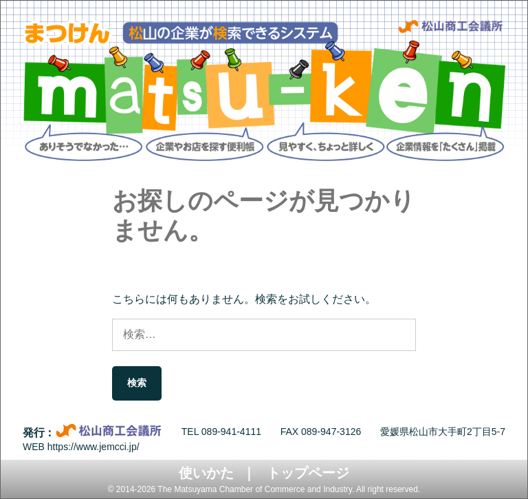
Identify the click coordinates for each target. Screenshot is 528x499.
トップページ (308, 472)
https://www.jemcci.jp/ (93, 446)
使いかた (206, 472)
